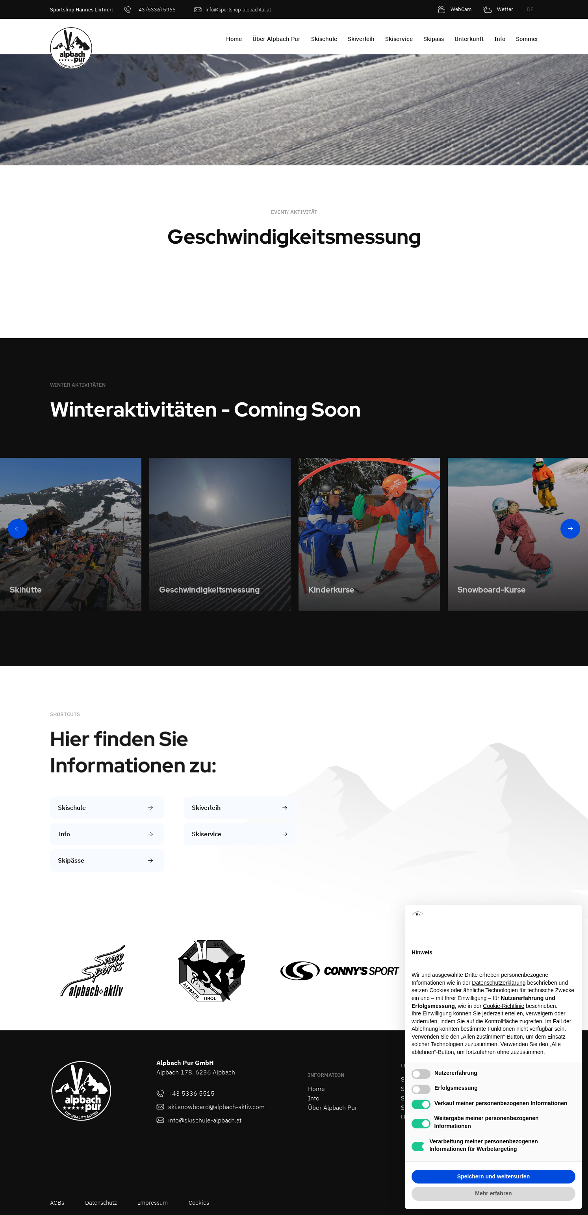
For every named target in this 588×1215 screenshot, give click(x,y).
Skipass (433, 39)
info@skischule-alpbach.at (204, 1120)
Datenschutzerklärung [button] (498, 983)
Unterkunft (469, 39)
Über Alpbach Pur (276, 39)
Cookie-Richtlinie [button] (503, 1006)
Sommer (527, 39)
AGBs (57, 1202)
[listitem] (70, 534)
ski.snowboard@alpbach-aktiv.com (216, 1107)
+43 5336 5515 (191, 1093)
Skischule (324, 39)
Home (234, 39)
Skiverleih (361, 39)
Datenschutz (101, 1202)
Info (499, 39)
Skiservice (399, 39)
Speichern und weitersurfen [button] (493, 1176)
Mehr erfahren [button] (493, 1193)
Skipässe (71, 860)
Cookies (199, 1202)
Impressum (153, 1202)
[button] (293, 11)
